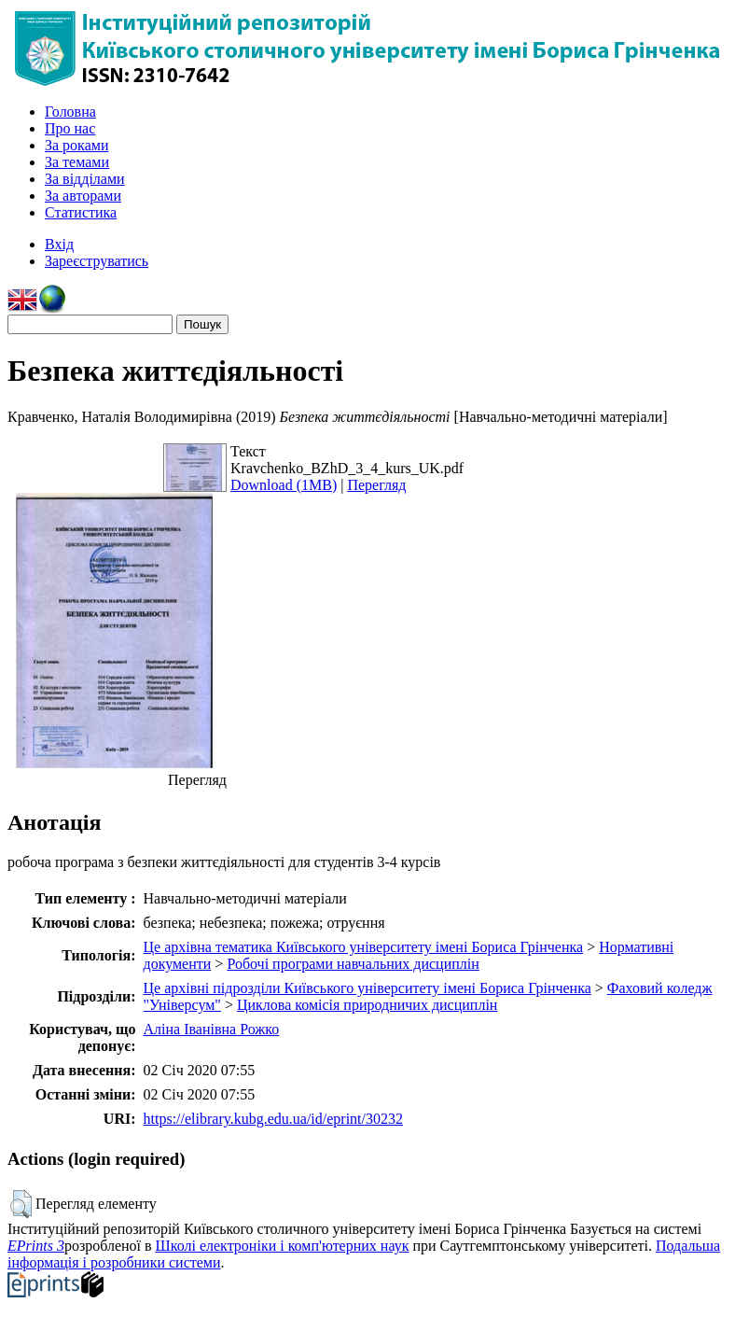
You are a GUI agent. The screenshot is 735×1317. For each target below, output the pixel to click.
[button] (21, 1204)
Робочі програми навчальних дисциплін (352, 964)
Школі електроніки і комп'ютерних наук (282, 1246)
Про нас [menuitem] (70, 128)
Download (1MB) (283, 485)
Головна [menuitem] (70, 111)
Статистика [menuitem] (81, 212)
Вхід (59, 244)
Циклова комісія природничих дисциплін (367, 1005)
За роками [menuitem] (76, 145)
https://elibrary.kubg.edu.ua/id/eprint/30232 (273, 1119)
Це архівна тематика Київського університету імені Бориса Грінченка (364, 947)
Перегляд (376, 485)
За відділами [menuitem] (85, 179)
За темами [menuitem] (77, 162)
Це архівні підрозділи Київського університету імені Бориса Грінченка (367, 988)
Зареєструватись (96, 261)
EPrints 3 (35, 1246)
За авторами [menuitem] (83, 195)
